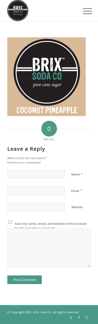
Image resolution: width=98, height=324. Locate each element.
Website (77, 207)
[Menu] (83, 11)
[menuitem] (83, 11)
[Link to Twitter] (71, 317)
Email (76, 190)
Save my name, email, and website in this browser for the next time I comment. (51, 226)
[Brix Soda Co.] (40, 10)
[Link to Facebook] (79, 317)
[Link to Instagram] (87, 317)
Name (77, 174)
